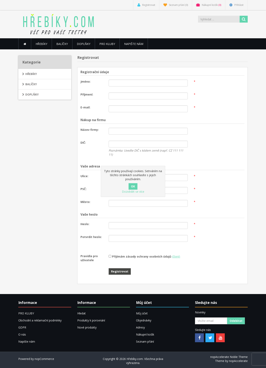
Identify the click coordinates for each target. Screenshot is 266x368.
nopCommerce (44, 359)
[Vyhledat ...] (219, 19)
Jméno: (85, 81)
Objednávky (143, 320)
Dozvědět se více (133, 191)
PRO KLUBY (107, 44)
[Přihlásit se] (211, 320)
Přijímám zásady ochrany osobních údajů (141, 256)
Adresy (140, 327)
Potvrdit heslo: (91, 237)
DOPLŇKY (83, 44)
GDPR (22, 327)
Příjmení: (86, 94)
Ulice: (84, 176)
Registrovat (119, 271)
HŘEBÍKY (31, 74)
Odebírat (236, 321)
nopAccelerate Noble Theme (229, 357)
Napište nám (133, 44)
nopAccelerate (238, 361)
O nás (22, 334)
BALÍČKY (62, 44)
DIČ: (83, 142)
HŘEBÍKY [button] (41, 44)
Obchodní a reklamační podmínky (40, 320)
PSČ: (83, 189)
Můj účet (142, 313)
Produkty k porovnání (91, 320)
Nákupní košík (145, 334)
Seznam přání (145, 341)
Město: (85, 202)
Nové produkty (87, 327)
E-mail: (85, 107)
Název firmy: (89, 130)
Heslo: (84, 224)
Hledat (81, 313)
